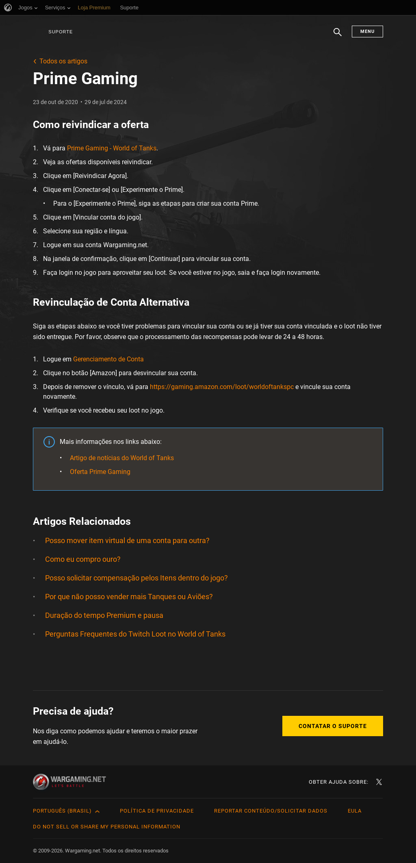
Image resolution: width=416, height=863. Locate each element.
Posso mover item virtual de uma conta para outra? (127, 540)
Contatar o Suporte (333, 726)
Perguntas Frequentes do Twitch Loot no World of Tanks (135, 634)
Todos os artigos (63, 61)
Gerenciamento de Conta (108, 359)
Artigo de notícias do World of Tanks (122, 458)
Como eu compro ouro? (83, 559)
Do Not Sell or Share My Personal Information (106, 827)
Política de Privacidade (157, 811)
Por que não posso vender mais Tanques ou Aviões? (129, 596)
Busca (338, 36)
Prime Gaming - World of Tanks (111, 148)
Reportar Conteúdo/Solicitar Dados (270, 811)
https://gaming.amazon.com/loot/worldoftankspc (222, 387)
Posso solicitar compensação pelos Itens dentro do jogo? (136, 578)
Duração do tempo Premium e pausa (104, 615)
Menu (367, 31)
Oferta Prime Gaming (100, 472)
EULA (355, 811)
